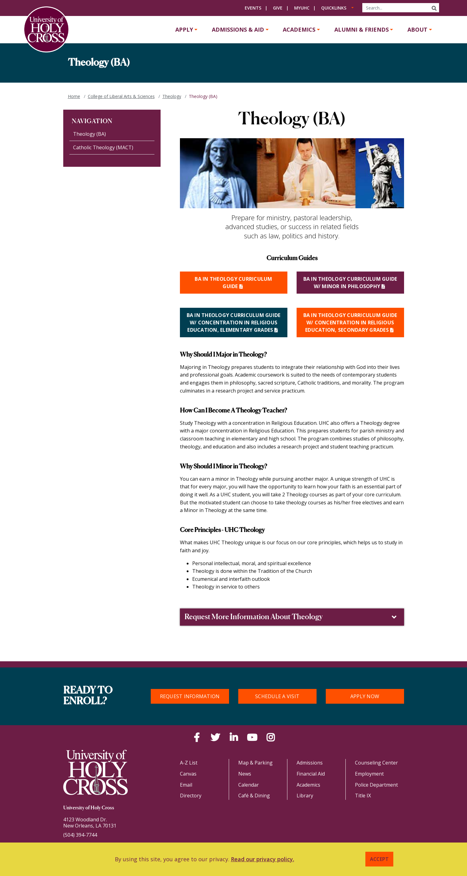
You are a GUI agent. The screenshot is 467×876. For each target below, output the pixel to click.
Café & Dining (254, 795)
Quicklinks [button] (333, 8)
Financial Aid (311, 773)
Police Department (376, 784)
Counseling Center (376, 762)
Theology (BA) (89, 134)
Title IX (363, 795)
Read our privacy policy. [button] (262, 859)
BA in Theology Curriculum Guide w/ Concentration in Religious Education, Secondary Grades (350, 322)
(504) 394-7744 (80, 834)
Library (305, 795)
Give (277, 8)
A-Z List (188, 762)
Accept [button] (379, 859)
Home (74, 96)
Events (253, 8)
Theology (171, 96)
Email (186, 784)
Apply (184, 29)
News (244, 773)
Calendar (248, 784)
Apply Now (364, 696)
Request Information (190, 696)
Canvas (188, 773)
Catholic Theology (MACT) (103, 147)
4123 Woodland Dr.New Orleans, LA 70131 (89, 822)
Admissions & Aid (238, 29)
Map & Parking (255, 762)
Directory (190, 795)
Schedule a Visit (277, 696)
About (417, 29)
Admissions (310, 762)
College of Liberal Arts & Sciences (121, 96)
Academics (299, 29)
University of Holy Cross (88, 808)
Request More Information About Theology (291, 617)
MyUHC (301, 8)
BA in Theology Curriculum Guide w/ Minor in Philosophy (350, 283)
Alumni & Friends (361, 29)
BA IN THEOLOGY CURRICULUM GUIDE (233, 283)
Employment (369, 773)
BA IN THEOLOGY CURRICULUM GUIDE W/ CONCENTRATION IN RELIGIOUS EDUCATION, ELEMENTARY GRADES (234, 322)
